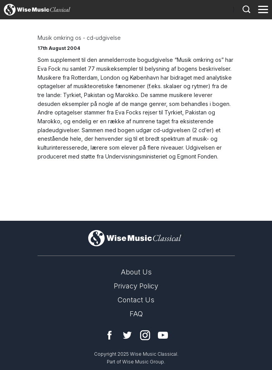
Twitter (127, 335)
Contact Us (136, 300)
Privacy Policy (136, 286)
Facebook (109, 335)
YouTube (163, 335)
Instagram (145, 335)
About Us (136, 272)
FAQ (136, 314)
